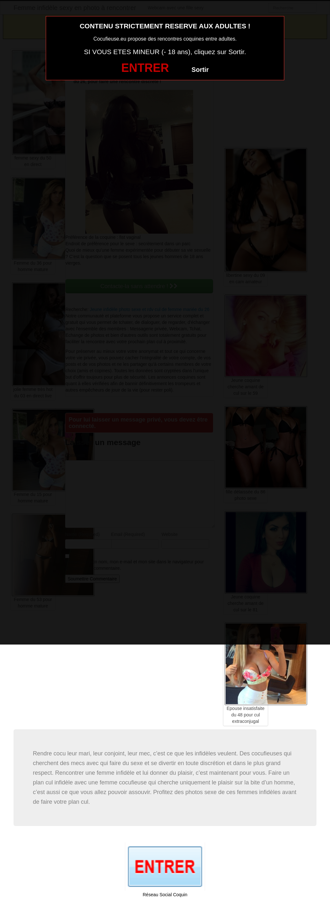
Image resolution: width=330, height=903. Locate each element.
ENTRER (145, 67)
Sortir (200, 69)
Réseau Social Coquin (165, 894)
